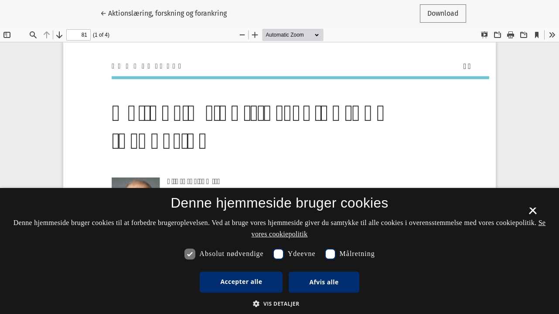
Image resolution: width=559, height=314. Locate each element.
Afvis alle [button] (323, 282)
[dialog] (279, 251)
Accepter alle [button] (241, 281)
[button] (279, 303)
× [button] (533, 214)
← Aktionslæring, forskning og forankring (163, 12)
